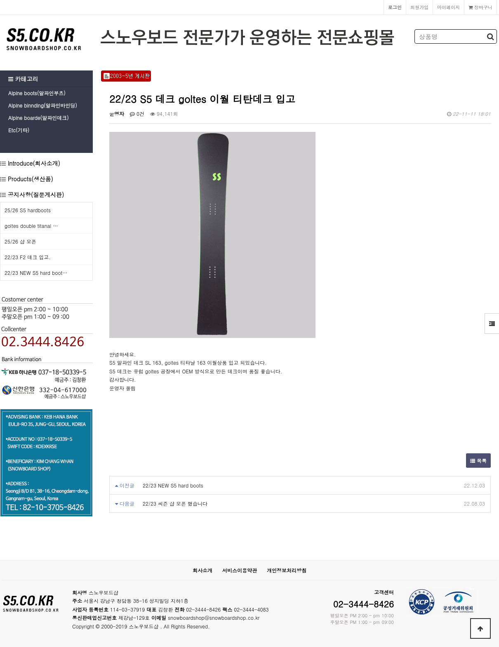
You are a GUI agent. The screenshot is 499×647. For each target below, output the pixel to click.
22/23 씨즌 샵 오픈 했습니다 (175, 503)
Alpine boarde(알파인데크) (38, 117)
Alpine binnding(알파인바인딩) (42, 105)
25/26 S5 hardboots (28, 209)
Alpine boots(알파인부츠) (37, 92)
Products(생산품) (29, 179)
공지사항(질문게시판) (36, 194)
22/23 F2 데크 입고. (28, 256)
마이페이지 (448, 7)
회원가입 (419, 7)
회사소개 (202, 570)
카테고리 (23, 79)
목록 (478, 460)
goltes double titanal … (31, 225)
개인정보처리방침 (286, 570)
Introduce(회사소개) (33, 163)
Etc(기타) (18, 130)
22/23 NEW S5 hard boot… (36, 272)
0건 (137, 113)
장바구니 (480, 7)
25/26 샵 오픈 (20, 241)
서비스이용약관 (239, 570)
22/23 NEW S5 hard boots (173, 485)
